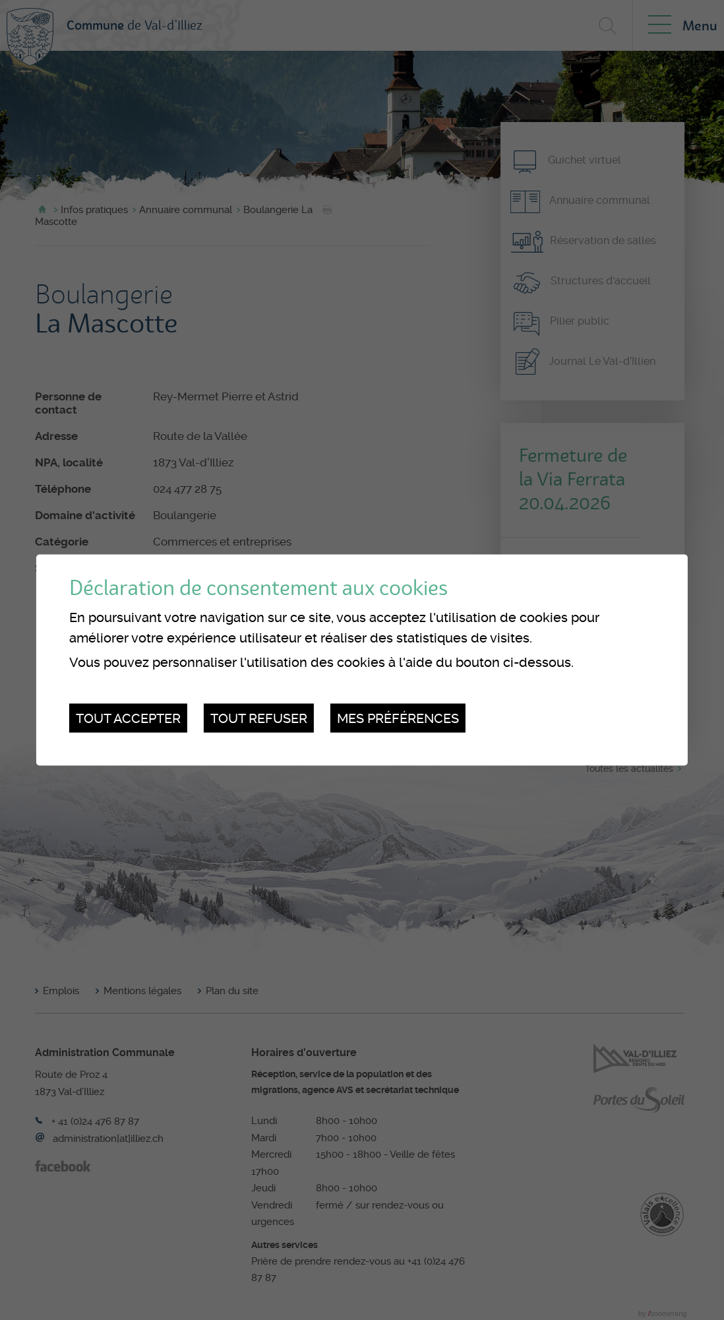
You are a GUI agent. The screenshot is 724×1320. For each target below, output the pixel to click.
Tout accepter (128, 718)
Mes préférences (398, 718)
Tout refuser (258, 718)
